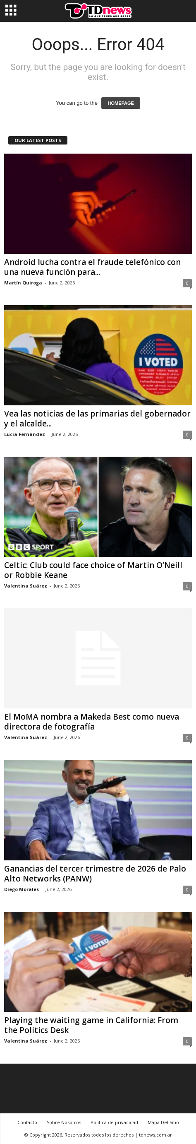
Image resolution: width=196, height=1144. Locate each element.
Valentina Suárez (25, 586)
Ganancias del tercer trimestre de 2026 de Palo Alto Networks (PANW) (95, 873)
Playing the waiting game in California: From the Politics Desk (91, 1025)
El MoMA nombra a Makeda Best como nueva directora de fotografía (91, 721)
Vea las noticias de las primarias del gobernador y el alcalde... (97, 418)
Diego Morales (21, 889)
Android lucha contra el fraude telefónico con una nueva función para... (92, 267)
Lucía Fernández (24, 434)
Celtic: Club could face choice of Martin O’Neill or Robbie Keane (93, 570)
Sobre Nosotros (64, 1122)
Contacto (27, 1122)
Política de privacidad (114, 1122)
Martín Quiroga (23, 282)
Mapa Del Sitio (163, 1122)
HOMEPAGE (121, 103)
